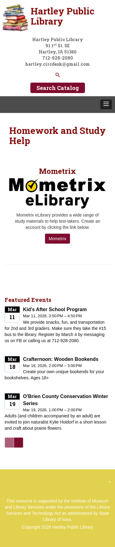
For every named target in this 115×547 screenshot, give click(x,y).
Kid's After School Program (55, 309)
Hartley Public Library (72, 527)
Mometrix (58, 238)
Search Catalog (57, 88)
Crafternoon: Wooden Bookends (60, 359)
